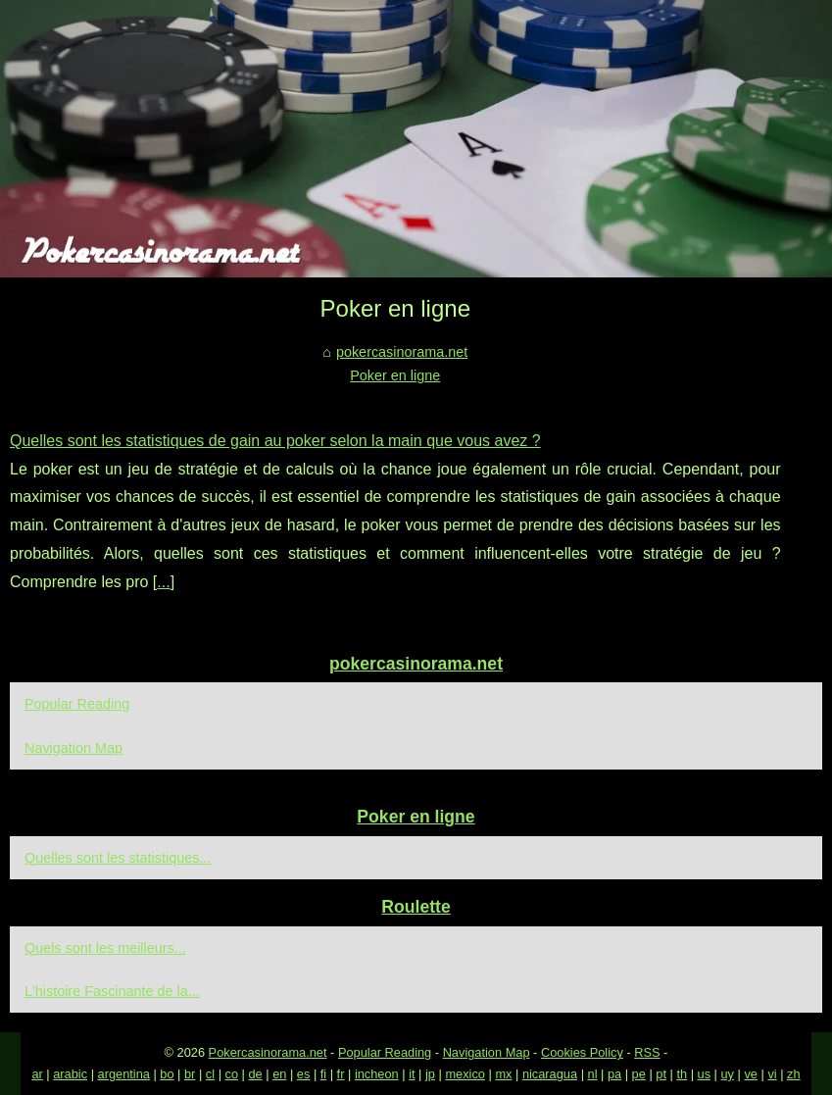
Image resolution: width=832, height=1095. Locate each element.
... (163, 581)
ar (36, 1074)
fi (323, 1074)
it (412, 1074)
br (189, 1074)
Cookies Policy (582, 1052)
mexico (465, 1074)
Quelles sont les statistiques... (117, 858)
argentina (124, 1074)
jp (430, 1074)
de (255, 1074)
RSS (647, 1052)
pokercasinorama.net (401, 352)
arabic (70, 1074)
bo (166, 1074)
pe (639, 1074)
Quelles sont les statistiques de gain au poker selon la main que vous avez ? (275, 440)
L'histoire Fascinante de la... (112, 991)
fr (341, 1074)
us (704, 1074)
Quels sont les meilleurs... (105, 948)
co (232, 1074)
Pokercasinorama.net (268, 1052)
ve (751, 1074)
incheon (377, 1074)
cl (210, 1074)
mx (503, 1074)
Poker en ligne (395, 375)
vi (771, 1074)
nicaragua (549, 1074)
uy (727, 1074)
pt (661, 1074)
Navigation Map (73, 748)
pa (614, 1074)
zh (794, 1074)
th (681, 1074)
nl (593, 1074)
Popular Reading (76, 704)
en (279, 1074)
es (304, 1074)
